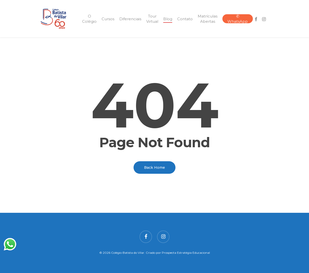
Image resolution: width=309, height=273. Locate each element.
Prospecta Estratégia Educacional (186, 252)
